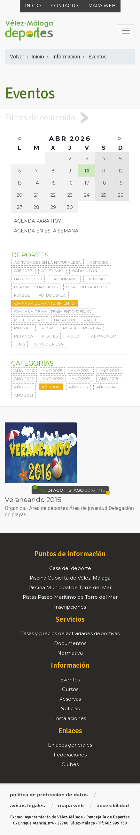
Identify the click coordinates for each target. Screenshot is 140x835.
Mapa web (101, 6)
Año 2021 (23, 395)
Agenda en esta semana (46, 231)
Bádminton (84, 270)
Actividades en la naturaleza (47, 262)
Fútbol (22, 295)
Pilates (50, 336)
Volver (17, 57)
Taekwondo (102, 336)
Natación (64, 319)
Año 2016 (51, 386)
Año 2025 (52, 370)
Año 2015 (78, 386)
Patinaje (23, 327)
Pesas (48, 327)
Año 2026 (24, 370)
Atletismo (52, 270)
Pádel (90, 319)
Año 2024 (81, 370)
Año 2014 (105, 386)
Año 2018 (108, 378)
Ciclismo (95, 279)
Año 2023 (109, 370)
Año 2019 (81, 378)
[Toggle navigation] (126, 30)
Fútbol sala (52, 295)
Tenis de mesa (48, 344)
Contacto (64, 6)
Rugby (73, 336)
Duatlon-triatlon (86, 287)
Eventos (97, 57)
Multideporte (29, 319)
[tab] (70, 117)
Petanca (23, 336)
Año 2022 (24, 378)
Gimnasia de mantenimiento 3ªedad (52, 311)
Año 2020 (53, 378)
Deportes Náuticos (36, 287)
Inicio (33, 6)
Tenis (19, 344)
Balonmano (64, 279)
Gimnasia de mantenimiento (44, 303)
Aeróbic (98, 262)
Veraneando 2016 (33, 500)
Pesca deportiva (82, 327)
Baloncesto (28, 279)
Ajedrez (23, 270)
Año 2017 (23, 386)
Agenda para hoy (37, 221)
